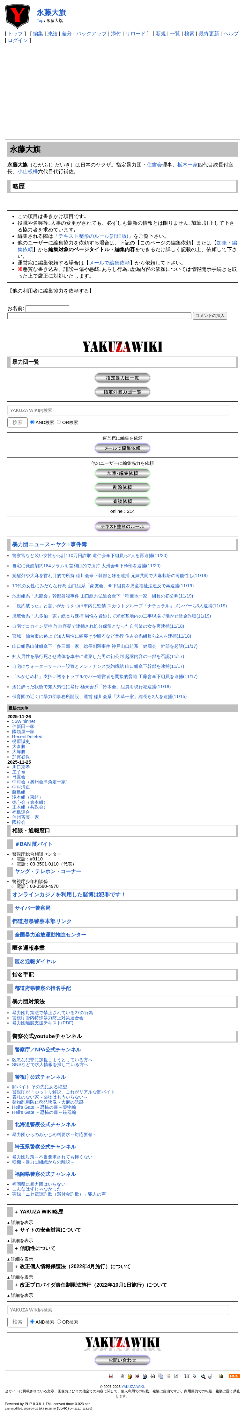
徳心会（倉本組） (30, 802)
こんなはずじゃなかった (36, 1188)
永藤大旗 (51, 12)
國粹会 (19, 822)
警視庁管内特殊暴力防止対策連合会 (48, 1017)
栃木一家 (187, 164)
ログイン (18, 40)
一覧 (175, 33)
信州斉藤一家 (25, 817)
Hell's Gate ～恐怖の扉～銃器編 (44, 1112)
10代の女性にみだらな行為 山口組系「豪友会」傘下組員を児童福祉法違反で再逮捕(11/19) (103, 585)
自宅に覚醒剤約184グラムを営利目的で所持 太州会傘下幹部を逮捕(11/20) (86, 565)
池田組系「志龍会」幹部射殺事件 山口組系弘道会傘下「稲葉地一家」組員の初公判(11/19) (102, 595)
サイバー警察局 (32, 908)
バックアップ (91, 33)
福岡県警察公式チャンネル (45, 1174)
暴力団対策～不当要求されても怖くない (52, 1156)
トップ (15, 33)
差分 (67, 33)
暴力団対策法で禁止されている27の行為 (52, 1012)
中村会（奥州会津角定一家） (41, 781)
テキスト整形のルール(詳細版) (93, 236)
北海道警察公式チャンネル (45, 1124)
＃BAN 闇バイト (34, 844)
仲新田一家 (23, 726)
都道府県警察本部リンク (42, 921)
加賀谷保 (21, 756)
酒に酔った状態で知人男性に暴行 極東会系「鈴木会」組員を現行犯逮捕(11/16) (91, 686)
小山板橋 (28, 171)
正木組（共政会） (30, 806)
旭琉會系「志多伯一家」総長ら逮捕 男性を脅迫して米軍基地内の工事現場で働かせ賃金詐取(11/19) (111, 616)
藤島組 (19, 792)
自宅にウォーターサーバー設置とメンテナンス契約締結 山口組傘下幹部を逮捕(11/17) (98, 666)
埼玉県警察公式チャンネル (45, 1146)
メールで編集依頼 (109, 262)
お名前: (16, 308)
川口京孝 (21, 766)
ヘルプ (231, 33)
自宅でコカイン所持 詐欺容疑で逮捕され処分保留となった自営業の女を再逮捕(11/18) (98, 626)
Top (40, 20)
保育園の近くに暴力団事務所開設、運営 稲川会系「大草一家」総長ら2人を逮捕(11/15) (99, 696)
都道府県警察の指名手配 (43, 988)
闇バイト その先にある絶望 (39, 1086)
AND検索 (42, 422)
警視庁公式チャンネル (40, 1077)
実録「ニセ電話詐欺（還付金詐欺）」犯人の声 (59, 1194)
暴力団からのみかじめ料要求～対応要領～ (54, 1134)
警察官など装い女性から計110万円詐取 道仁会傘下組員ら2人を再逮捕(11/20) (90, 555)
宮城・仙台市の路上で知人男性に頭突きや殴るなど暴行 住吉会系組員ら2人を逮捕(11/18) (101, 636)
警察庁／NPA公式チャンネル (48, 1049)
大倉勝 (19, 746)
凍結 (52, 33)
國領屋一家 (23, 731)
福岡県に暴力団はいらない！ (41, 1184)
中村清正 (21, 786)
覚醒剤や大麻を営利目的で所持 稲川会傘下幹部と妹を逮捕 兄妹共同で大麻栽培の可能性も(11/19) (110, 575)
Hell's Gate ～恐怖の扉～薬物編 (44, 1107)
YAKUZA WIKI (133, 1387)
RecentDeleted (27, 736)
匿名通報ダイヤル (35, 961)
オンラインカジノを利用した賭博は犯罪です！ (69, 895)
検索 (189, 33)
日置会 (19, 776)
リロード (135, 33)
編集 (38, 33)
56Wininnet (23, 721)
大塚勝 (19, 751)
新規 (161, 33)
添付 (116, 33)
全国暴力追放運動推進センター (50, 934)
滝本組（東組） (27, 797)
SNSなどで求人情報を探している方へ (50, 1064)
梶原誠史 (21, 741)
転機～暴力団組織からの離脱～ (43, 1161)
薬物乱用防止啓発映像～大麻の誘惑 (48, 1102)
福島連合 (21, 812)
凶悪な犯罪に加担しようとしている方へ (52, 1059)
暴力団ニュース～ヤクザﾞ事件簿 (49, 544)
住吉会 (154, 164)
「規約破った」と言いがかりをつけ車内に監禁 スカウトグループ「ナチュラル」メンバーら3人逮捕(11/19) (119, 605)
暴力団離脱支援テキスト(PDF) (42, 1022)
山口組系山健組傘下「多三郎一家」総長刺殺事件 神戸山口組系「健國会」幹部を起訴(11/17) (105, 646)
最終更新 (209, 33)
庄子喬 (19, 771)
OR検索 (67, 422)
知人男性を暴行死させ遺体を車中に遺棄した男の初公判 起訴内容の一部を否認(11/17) (98, 656)
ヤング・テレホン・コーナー (48, 871)
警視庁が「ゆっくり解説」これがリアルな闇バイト (63, 1091)
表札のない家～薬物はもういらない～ (50, 1096)
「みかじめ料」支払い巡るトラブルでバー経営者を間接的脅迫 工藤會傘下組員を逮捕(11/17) (105, 676)
